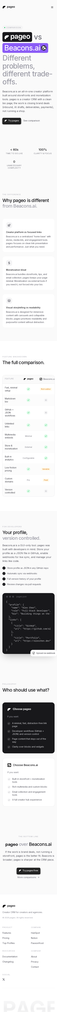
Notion (34, 938)
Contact (35, 967)
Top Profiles (8, 943)
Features (6, 933)
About (34, 957)
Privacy (34, 962)
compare (36, 928)
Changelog (8, 962)
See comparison (31, 120)
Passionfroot (37, 943)
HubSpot (35, 933)
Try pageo (12, 120)
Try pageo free (28, 870)
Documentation (9, 957)
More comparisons (28, 877)
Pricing (5, 938)
